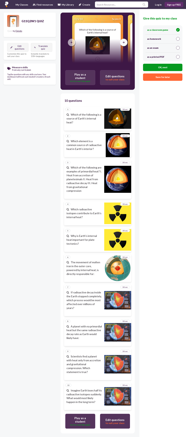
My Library (66, 4)
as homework (163, 39)
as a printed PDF (163, 57)
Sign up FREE (174, 4)
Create (84, 4)
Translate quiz (41, 47)
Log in (158, 4)
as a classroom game (163, 30)
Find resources (43, 4)
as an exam (163, 48)
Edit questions (17, 47)
